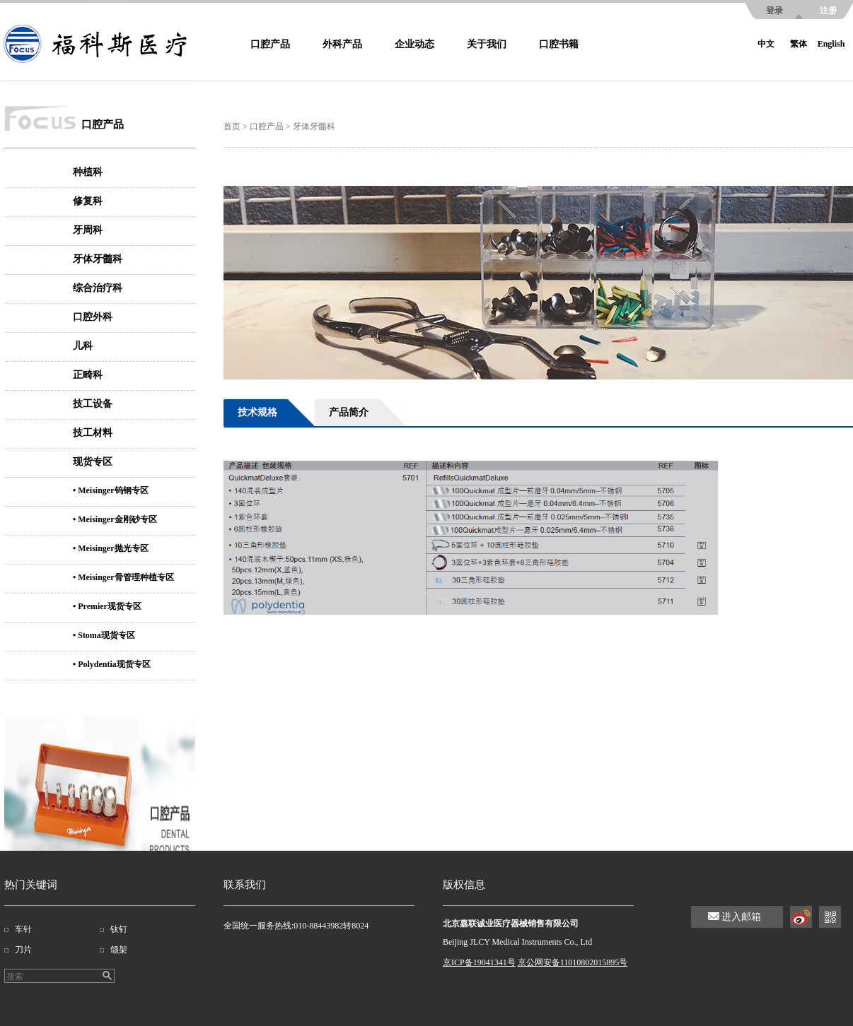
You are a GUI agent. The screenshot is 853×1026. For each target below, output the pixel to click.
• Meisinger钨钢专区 (111, 490)
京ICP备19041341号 (479, 962)
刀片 (23, 950)
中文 (766, 44)
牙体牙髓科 (97, 259)
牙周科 (88, 230)
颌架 (118, 950)
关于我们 (486, 44)
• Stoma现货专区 (104, 635)
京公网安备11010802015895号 (573, 962)
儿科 (83, 346)
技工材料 (92, 433)
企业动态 (414, 44)
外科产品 (342, 44)
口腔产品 (270, 44)
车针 (23, 929)
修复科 (88, 201)
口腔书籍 (559, 44)
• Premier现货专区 (107, 606)
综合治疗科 (97, 288)
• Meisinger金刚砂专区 (115, 519)
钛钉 (118, 929)
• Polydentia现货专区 (112, 664)
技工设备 (92, 404)
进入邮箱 (741, 917)
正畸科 (88, 375)
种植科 (88, 172)
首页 (232, 126)
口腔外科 (92, 317)
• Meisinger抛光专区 (111, 548)
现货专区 (92, 461)
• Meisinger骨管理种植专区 (123, 577)
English (831, 44)
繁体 (798, 44)
